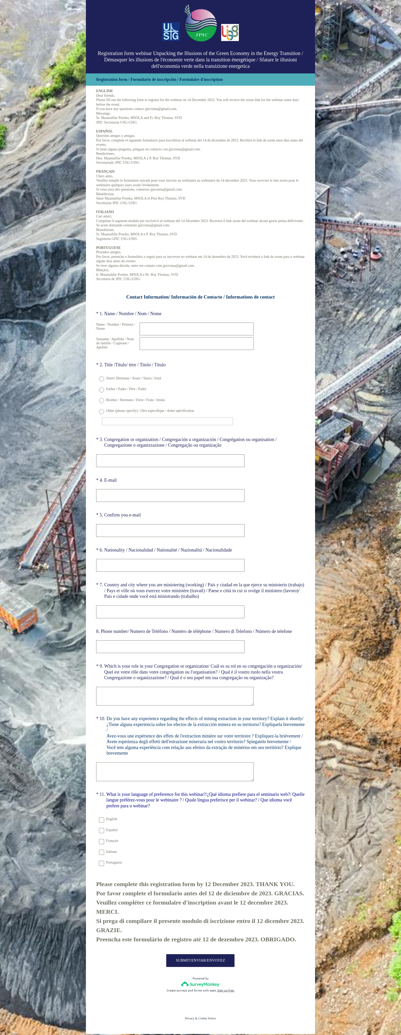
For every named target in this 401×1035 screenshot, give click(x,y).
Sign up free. (226, 991)
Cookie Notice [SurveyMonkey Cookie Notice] (207, 1019)
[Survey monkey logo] (200, 985)
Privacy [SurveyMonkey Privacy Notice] (189, 1019)
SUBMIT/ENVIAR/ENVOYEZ (200, 962)
